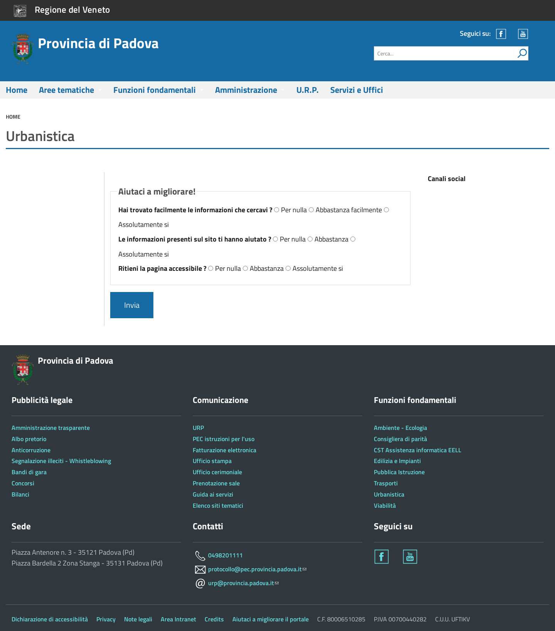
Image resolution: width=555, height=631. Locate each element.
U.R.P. (307, 89)
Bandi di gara (29, 472)
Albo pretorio (29, 438)
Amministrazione (246, 89)
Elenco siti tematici (218, 505)
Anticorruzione (31, 450)
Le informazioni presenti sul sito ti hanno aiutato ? (195, 239)
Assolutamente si (143, 224)
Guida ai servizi (213, 494)
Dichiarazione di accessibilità (50, 619)
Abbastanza (331, 239)
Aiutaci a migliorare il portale (270, 619)
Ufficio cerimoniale (217, 472)
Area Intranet (178, 619)
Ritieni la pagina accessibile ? (163, 268)
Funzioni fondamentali (154, 89)
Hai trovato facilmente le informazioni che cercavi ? (196, 210)
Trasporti (386, 483)
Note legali (138, 619)
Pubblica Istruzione (399, 472)
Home (16, 89)
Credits (214, 619)
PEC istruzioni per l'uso (223, 438)
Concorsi (23, 483)
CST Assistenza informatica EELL (417, 450)
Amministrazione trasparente (51, 427)
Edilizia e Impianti (397, 460)
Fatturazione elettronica (224, 450)
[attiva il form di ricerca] (520, 53)
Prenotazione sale (216, 483)
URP (198, 427)
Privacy (106, 619)
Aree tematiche (66, 89)
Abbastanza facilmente (349, 210)
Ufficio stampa (212, 460)
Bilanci (20, 494)
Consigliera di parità (400, 438)
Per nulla (294, 210)
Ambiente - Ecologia (400, 427)
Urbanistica (389, 494)
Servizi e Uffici (356, 89)
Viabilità (385, 505)
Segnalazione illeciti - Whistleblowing (61, 460)
